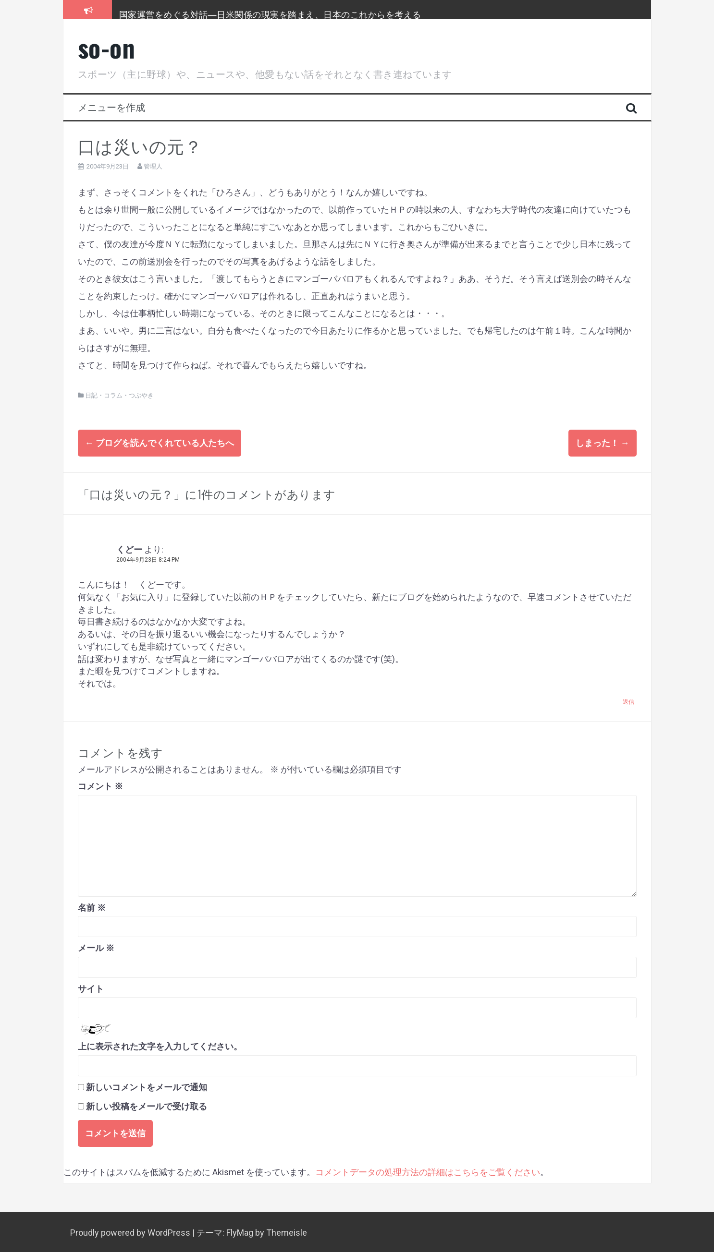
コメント (100, 785)
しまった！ (602, 443)
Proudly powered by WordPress (131, 1231)
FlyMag (239, 1231)
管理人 (153, 166)
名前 (92, 906)
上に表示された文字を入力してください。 (160, 1045)
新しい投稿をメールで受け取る (146, 1105)
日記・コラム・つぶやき (119, 395)
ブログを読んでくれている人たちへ (159, 443)
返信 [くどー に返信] (628, 700)
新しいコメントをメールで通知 (146, 1085)
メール (96, 946)
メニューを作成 (111, 106)
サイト (91, 987)
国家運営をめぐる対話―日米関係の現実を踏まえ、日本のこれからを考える (270, 14)
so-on (106, 47)
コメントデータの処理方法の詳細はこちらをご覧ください (427, 1170)
